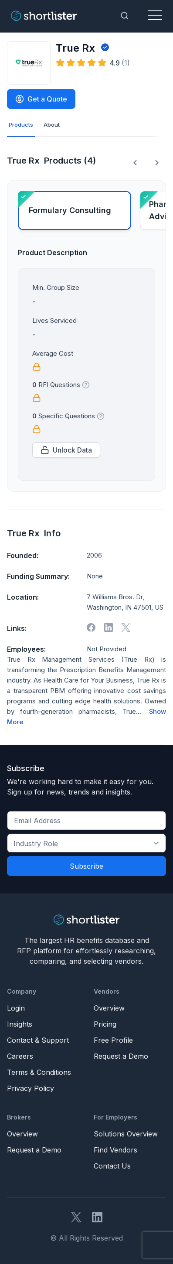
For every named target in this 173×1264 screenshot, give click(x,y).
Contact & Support (38, 1040)
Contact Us (112, 1166)
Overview (109, 1008)
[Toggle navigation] (155, 15)
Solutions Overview (126, 1133)
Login (16, 1008)
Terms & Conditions (39, 1072)
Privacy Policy (30, 1088)
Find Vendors (115, 1150)
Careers (20, 1056)
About (52, 124)
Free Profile (113, 1040)
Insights (19, 1024)
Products (21, 124)
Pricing (105, 1024)
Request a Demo (121, 1056)
